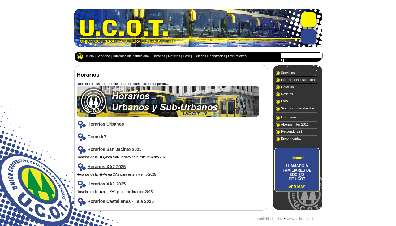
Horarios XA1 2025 (107, 183)
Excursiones (237, 56)
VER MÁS (297, 187)
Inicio (90, 56)
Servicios (103, 56)
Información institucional (131, 56)
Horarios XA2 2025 (107, 166)
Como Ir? (97, 136)
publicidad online (270, 218)
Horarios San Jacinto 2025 (115, 149)
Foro (186, 56)
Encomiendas (291, 138)
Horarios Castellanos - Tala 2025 (121, 201)
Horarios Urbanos (106, 124)
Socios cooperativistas (298, 108)
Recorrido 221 (291, 131)
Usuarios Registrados (209, 56)
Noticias (174, 56)
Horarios (159, 56)
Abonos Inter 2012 (295, 124)
